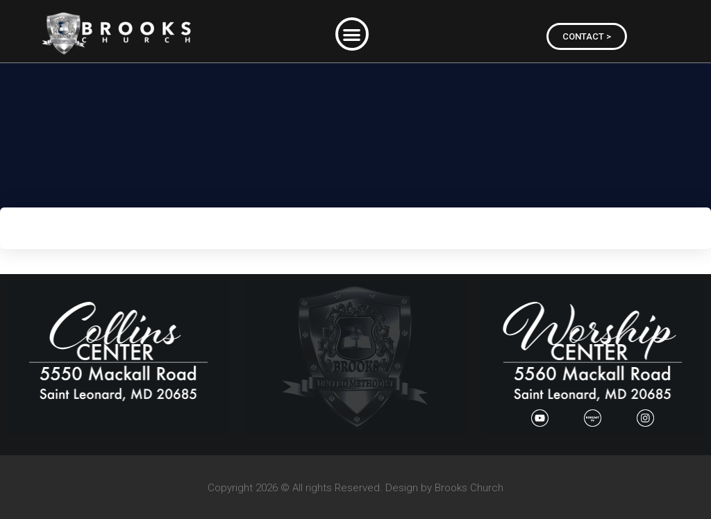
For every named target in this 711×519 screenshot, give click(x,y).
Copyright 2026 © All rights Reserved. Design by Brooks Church (355, 488)
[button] (352, 34)
